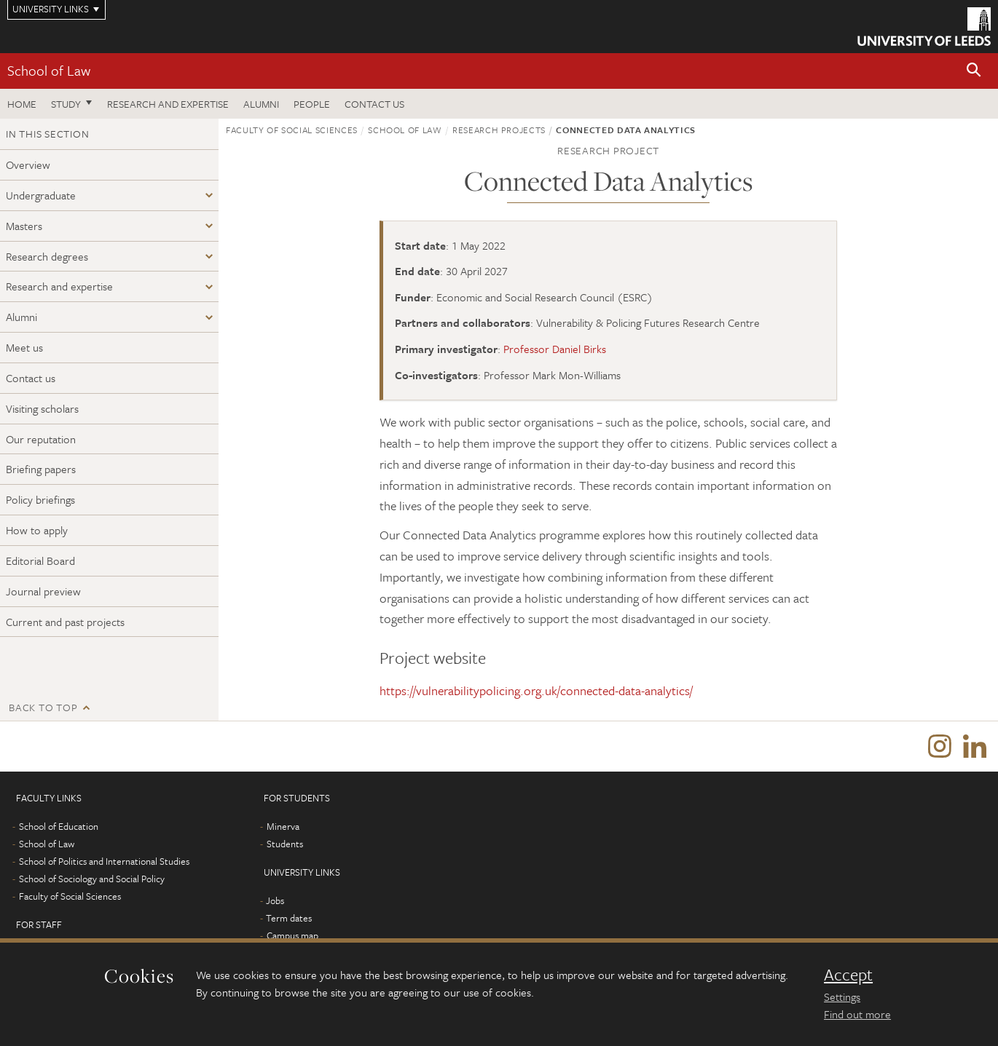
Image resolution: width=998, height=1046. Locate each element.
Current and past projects (65, 622)
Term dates (289, 918)
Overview (28, 164)
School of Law (48, 70)
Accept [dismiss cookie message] (848, 974)
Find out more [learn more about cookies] (857, 1014)
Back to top (43, 707)
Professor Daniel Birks (554, 349)
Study (66, 103)
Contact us (374, 103)
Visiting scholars (42, 408)
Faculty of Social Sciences (292, 129)
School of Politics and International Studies (104, 862)
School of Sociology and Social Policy (92, 879)
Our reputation (41, 439)
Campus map (292, 936)
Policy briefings (40, 499)
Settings (842, 996)
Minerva (283, 827)
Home (21, 103)
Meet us (24, 347)
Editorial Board (40, 560)
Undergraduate (41, 195)
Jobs (275, 901)
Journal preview (43, 591)
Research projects (499, 129)
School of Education (58, 827)
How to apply (37, 530)
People (312, 103)
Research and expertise (168, 103)
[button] (974, 71)
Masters (24, 226)
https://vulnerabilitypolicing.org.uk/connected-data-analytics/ (536, 690)
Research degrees (47, 256)
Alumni (261, 103)
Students (285, 844)
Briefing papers (41, 469)
